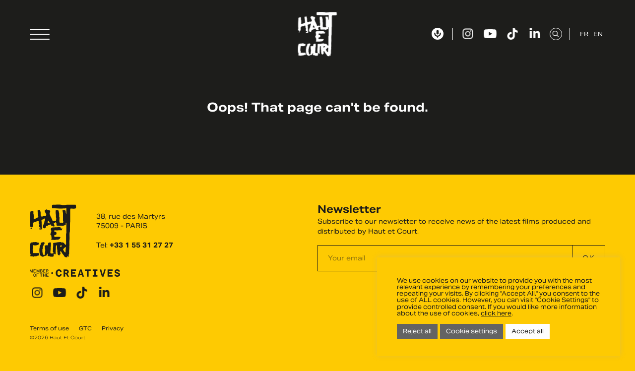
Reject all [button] (417, 331)
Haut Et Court (317, 34)
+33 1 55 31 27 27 (141, 245)
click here (496, 313)
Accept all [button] (527, 331)
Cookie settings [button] (471, 331)
